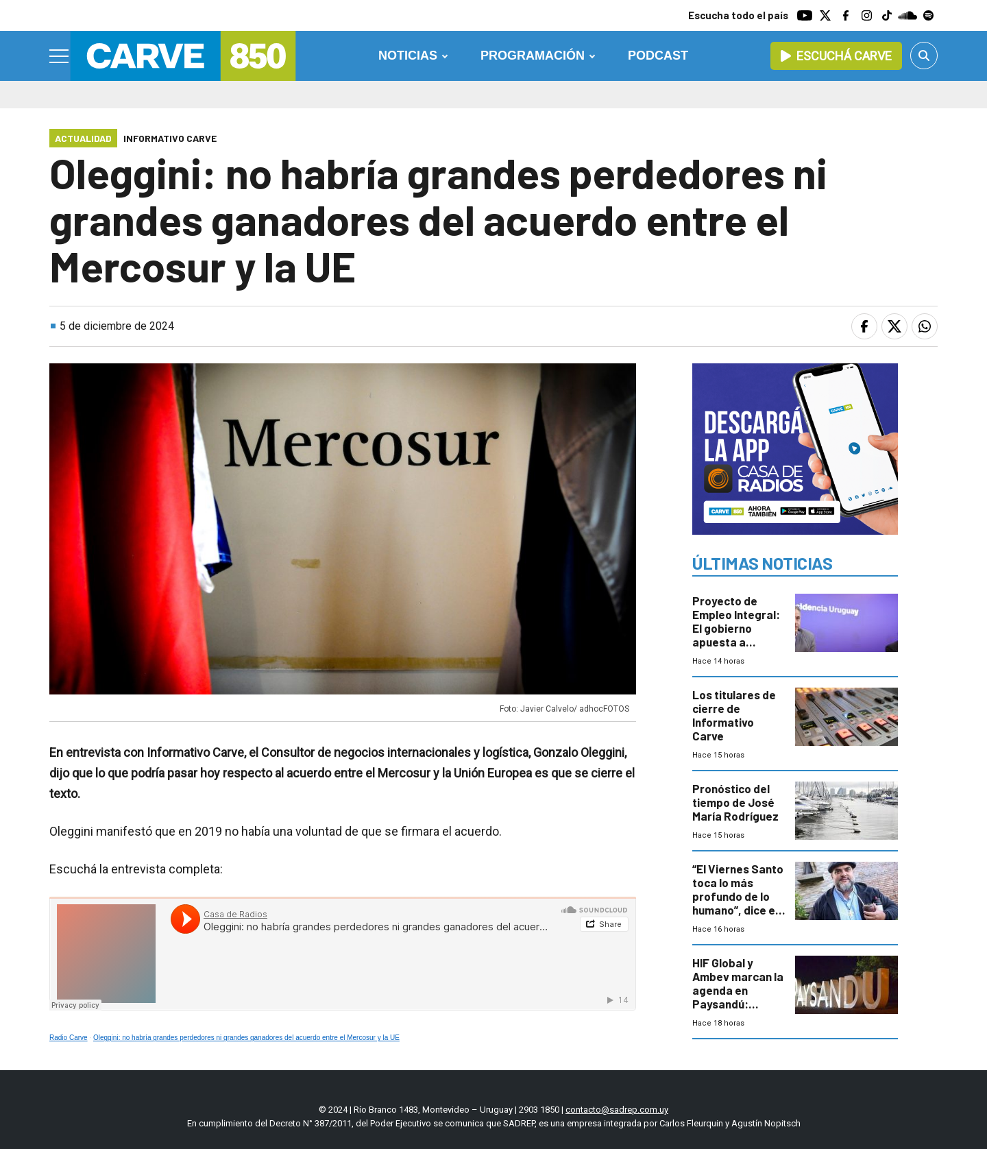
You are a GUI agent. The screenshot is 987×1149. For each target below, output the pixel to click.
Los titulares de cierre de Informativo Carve (734, 715)
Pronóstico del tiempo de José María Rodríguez (735, 802)
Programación (532, 55)
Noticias (407, 55)
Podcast (658, 55)
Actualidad (83, 138)
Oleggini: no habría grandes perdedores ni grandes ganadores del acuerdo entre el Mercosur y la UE (246, 1037)
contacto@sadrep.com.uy (616, 1109)
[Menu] (59, 56)
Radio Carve (68, 1037)
